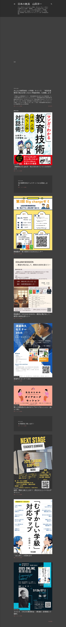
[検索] (51, 3)
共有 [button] (14, 106)
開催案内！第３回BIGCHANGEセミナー (28, 252)
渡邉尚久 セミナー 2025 (22, 378)
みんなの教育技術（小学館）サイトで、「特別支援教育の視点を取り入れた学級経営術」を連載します (32, 92)
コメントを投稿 (19, 106)
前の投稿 (50, 619)
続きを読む (50, 106)
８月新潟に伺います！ (26, 423)
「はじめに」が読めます (23, 554)
